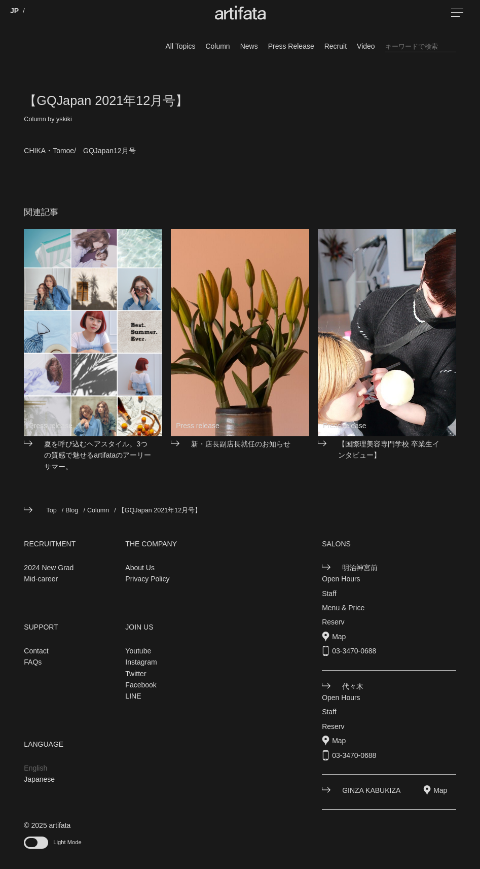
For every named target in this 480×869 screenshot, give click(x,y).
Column (217, 46)
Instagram (141, 662)
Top (51, 510)
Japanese (39, 779)
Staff (329, 593)
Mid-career (41, 579)
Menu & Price (343, 608)
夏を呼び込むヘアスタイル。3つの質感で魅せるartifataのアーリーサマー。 (97, 455)
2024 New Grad (48, 568)
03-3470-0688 (354, 651)
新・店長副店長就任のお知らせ (240, 444)
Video (366, 46)
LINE (133, 696)
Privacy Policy (147, 579)
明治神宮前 (360, 568)
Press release (50, 426)
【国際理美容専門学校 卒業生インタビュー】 (388, 449)
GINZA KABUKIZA (371, 790)
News (249, 46)
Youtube (138, 651)
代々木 (352, 686)
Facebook (140, 685)
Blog (71, 510)
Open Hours (341, 579)
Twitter (135, 674)
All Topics (181, 46)
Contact (36, 651)
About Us (140, 568)
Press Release (291, 46)
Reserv (333, 622)
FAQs (33, 662)
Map (339, 637)
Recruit (335, 46)
